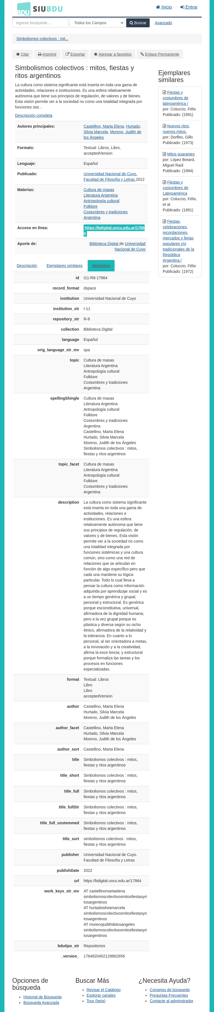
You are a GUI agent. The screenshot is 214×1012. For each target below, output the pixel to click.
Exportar (77, 54)
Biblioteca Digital (104, 243)
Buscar (138, 23)
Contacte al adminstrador (171, 1001)
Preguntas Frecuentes (169, 995)
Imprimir (49, 54)
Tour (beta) (96, 1001)
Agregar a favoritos (115, 54)
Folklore (91, 206)
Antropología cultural (101, 201)
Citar (25, 54)
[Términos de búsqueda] (40, 23)
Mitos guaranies (181, 154)
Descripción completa (33, 115)
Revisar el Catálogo (104, 990)
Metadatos (101, 265)
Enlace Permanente (162, 54)
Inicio (164, 7)
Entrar (189, 7)
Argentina (92, 217)
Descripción (27, 265)
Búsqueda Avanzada (41, 1002)
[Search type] (97, 23)
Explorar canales (101, 995)
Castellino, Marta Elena (104, 126)
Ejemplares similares (64, 265)
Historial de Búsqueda (42, 997)
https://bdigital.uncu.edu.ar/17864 (114, 231)
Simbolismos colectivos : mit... (42, 38)
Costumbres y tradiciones (106, 212)
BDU (22, 9)
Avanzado (163, 23)
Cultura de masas (99, 189)
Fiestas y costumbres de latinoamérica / (175, 98)
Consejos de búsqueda (169, 990)
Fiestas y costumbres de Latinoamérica (175, 188)
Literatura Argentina (101, 195)
